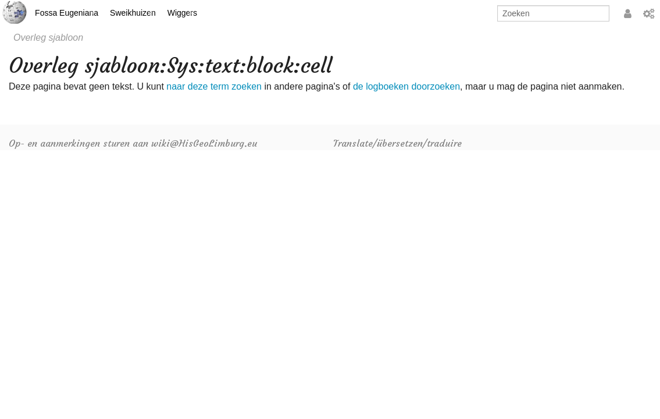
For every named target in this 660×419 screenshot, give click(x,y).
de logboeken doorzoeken (406, 86)
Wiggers (182, 12)
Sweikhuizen (133, 12)
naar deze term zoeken (214, 86)
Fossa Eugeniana (66, 12)
